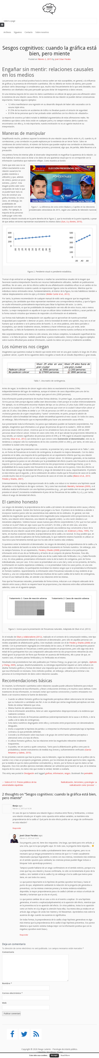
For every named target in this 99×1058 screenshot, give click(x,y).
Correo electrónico (12, 993)
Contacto (29, 32)
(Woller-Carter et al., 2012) (58, 294)
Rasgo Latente (44, 1049)
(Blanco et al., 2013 (81, 476)
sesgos (67, 773)
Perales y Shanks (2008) (49, 550)
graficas (48, 773)
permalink (88, 773)
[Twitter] (24, 1034)
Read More (65, 1055)
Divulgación (29, 773)
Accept (54, 1055)
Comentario (8, 952)
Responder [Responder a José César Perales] (24, 935)
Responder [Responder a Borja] (17, 828)
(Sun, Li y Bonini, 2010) (71, 221)
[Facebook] (12, 1034)
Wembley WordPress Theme (50, 1052)
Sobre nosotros (42, 32)
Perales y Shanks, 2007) (12, 479)
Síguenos (18, 32)
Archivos (7, 32)
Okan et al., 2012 (18, 439)
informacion (58, 773)
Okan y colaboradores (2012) (29, 637)
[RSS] (36, 1034)
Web (4, 1003)
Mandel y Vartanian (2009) (78, 486)
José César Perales (63, 59)
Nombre (7, 983)
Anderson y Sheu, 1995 (78, 531)
